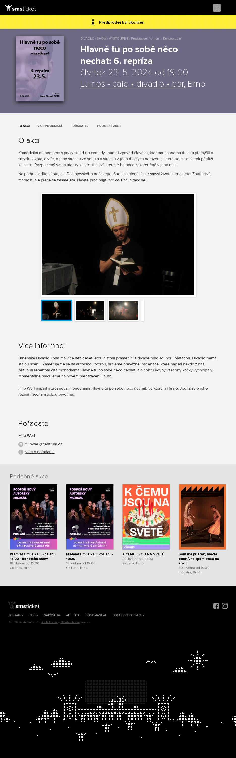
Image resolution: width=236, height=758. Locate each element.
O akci (25, 126)
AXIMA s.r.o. (49, 622)
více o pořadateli (40, 451)
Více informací (49, 126)
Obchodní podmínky (129, 615)
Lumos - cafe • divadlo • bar (132, 84)
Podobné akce (109, 126)
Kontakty (16, 615)
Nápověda (52, 615)
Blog (34, 615)
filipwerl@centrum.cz (43, 444)
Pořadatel (79, 126)
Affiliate (73, 615)
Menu (227, 8)
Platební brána (70, 622)
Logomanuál (96, 615)
